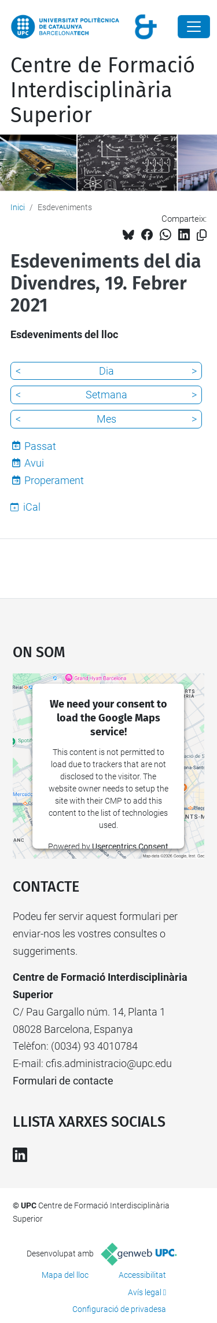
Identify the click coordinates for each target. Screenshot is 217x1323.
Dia (106, 371)
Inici (17, 207)
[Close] (194, 26)
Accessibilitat (142, 1275)
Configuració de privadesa (119, 1309)
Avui (34, 463)
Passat (40, 446)
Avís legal (144, 1292)
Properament (54, 480)
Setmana (106, 395)
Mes (106, 419)
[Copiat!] (202, 235)
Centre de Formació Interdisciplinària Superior (102, 90)
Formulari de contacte (63, 1081)
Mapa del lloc (65, 1275)
